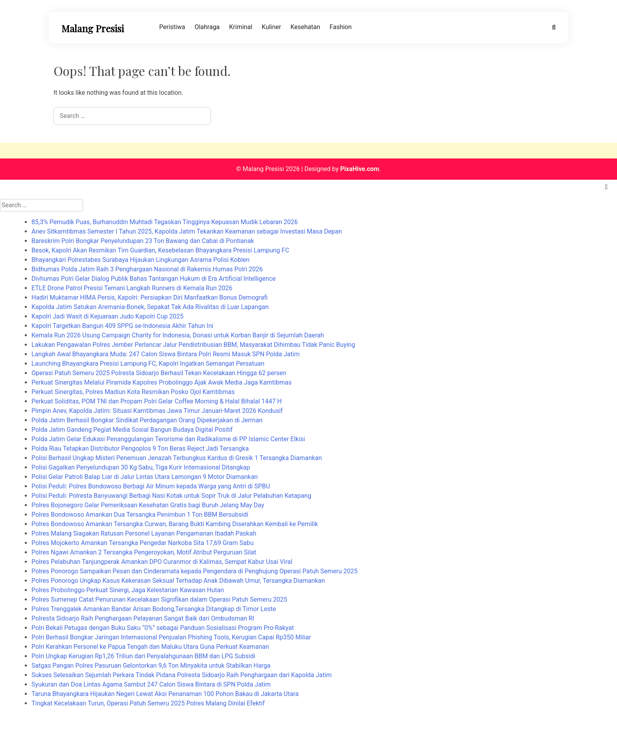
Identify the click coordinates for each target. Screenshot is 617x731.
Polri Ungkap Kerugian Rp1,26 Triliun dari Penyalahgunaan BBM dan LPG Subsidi (143, 656)
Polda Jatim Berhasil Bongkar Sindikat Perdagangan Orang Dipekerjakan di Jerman (146, 420)
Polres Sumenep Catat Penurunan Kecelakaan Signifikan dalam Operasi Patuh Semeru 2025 (159, 599)
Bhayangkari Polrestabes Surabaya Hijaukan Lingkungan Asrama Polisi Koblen (140, 259)
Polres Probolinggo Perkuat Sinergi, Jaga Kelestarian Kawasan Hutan (127, 590)
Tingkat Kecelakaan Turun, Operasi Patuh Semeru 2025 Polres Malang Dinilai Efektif (148, 703)
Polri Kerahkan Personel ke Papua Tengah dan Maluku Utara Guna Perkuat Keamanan (150, 646)
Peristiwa (172, 27)
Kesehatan (305, 27)
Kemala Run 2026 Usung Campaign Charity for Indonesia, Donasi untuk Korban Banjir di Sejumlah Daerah (177, 335)
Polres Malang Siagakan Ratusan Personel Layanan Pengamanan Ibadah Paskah (143, 533)
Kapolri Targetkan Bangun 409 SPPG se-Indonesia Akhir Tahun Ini (122, 326)
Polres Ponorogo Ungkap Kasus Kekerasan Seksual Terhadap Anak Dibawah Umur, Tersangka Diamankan (178, 580)
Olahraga (207, 27)
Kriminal (240, 27)
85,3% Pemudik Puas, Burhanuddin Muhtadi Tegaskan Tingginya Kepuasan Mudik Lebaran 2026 (164, 222)
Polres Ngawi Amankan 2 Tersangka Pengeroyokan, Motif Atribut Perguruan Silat (143, 552)
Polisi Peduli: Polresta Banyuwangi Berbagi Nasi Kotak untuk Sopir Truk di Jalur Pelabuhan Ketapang (171, 495)
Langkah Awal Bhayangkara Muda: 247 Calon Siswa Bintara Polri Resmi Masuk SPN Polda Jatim (165, 354)
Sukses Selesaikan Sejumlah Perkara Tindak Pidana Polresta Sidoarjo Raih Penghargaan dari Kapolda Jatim (181, 675)
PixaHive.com (359, 169)
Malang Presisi (92, 28)
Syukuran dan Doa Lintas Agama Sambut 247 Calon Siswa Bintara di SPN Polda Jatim (151, 684)
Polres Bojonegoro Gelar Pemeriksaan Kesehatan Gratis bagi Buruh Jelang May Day (147, 505)
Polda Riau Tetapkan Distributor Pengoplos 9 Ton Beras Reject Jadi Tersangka (140, 448)
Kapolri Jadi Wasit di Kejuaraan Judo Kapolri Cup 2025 (107, 316)
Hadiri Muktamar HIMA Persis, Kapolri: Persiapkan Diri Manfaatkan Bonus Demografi (149, 297)
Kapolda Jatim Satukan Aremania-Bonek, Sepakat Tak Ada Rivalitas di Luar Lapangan (150, 307)
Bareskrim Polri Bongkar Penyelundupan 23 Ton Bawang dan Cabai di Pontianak (142, 241)
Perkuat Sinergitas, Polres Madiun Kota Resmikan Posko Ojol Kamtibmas (133, 392)
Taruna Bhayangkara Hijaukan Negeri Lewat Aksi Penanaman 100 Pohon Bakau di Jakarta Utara (165, 694)
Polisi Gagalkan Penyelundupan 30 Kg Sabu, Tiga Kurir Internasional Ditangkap (140, 467)
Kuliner (271, 27)
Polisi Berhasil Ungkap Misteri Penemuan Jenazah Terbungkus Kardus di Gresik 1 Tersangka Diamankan (176, 458)
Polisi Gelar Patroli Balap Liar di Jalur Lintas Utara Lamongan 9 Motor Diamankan (144, 477)
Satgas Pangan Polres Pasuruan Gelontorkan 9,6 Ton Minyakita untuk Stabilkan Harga (150, 665)
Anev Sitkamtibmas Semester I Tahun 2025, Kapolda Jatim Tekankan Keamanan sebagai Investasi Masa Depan (186, 231)
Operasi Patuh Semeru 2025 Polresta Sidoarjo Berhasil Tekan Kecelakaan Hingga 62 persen (158, 373)
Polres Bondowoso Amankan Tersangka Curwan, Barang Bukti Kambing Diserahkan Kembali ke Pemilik (174, 524)
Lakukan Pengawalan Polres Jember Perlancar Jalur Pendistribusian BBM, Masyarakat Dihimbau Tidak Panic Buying (193, 344)
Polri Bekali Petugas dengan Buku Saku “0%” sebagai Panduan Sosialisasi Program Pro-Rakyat (162, 628)
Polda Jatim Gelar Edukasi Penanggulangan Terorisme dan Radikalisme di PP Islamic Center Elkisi (168, 439)
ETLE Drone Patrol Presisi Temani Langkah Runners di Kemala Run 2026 (132, 288)
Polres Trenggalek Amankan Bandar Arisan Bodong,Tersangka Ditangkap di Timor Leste (153, 609)
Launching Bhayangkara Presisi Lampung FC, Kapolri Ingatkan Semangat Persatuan (147, 363)
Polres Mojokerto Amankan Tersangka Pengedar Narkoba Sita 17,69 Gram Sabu (142, 543)
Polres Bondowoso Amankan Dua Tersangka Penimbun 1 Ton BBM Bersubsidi (139, 514)
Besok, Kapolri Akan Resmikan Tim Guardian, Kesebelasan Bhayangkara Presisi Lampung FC (160, 250)
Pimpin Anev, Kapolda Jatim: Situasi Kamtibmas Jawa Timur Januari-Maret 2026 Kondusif (157, 410)
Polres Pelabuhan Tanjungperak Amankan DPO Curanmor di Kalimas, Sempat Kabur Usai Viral (161, 561)
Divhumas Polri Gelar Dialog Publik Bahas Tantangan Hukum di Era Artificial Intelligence (153, 278)
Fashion (341, 27)
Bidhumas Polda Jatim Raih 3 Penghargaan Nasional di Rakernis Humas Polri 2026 (147, 269)
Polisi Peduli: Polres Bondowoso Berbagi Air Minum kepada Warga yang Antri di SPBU (150, 486)
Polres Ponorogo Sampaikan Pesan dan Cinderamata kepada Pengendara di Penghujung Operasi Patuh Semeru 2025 (194, 571)
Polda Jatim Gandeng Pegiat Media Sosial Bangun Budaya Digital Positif (132, 429)
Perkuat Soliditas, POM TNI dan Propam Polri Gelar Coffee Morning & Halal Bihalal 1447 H (156, 401)
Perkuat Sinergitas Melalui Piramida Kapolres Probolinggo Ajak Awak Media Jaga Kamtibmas (161, 382)
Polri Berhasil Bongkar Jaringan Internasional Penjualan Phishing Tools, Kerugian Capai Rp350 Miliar (171, 637)
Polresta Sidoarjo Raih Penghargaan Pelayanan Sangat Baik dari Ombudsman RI (142, 618)
